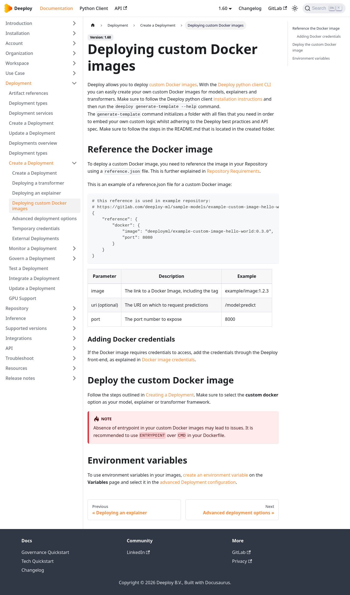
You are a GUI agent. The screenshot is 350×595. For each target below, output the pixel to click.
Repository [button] (17, 308)
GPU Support (22, 298)
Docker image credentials (168, 360)
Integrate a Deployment (34, 278)
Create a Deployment (31, 123)
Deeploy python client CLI (244, 85)
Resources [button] (16, 368)
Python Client (94, 8)
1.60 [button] (223, 8)
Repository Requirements (233, 171)
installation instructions (238, 99)
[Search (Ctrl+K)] (324, 8)
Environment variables (311, 58)
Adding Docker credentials (319, 36)
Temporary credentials (36, 228)
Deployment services (31, 113)
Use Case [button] (15, 73)
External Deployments (35, 238)
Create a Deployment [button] (31, 163)
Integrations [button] (19, 338)
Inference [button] (16, 318)
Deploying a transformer (38, 183)
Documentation (56, 8)
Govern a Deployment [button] (32, 258)
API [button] (9, 348)
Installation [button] (18, 33)
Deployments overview (33, 143)
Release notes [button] (20, 378)
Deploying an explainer (36, 193)
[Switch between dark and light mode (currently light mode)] (294, 8)
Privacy (242, 561)
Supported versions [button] (26, 328)
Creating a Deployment (170, 395)
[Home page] (93, 25)
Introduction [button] (19, 23)
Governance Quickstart (45, 552)
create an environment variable (215, 475)
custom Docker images (173, 85)
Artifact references (28, 93)
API (121, 8)
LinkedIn (138, 552)
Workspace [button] (17, 63)
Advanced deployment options (44, 218)
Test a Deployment (28, 268)
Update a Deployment (32, 133)
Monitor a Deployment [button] (33, 248)
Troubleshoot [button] (20, 358)
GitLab (277, 8)
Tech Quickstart (38, 561)
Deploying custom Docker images (39, 206)
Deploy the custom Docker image (314, 47)
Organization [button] (19, 53)
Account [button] (14, 43)
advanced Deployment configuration (198, 482)
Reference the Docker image (315, 28)
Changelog (250, 8)
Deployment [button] (19, 83)
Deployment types (28, 103)
